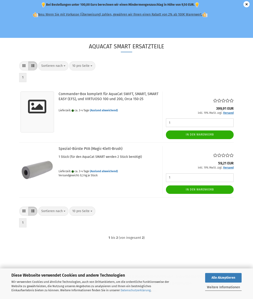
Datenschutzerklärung (136, 290)
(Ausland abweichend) (104, 110)
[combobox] (53, 65)
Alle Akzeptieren (223, 278)
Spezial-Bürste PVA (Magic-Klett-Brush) (90, 148)
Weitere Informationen (223, 287)
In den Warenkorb (200, 134)
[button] (23, 65)
